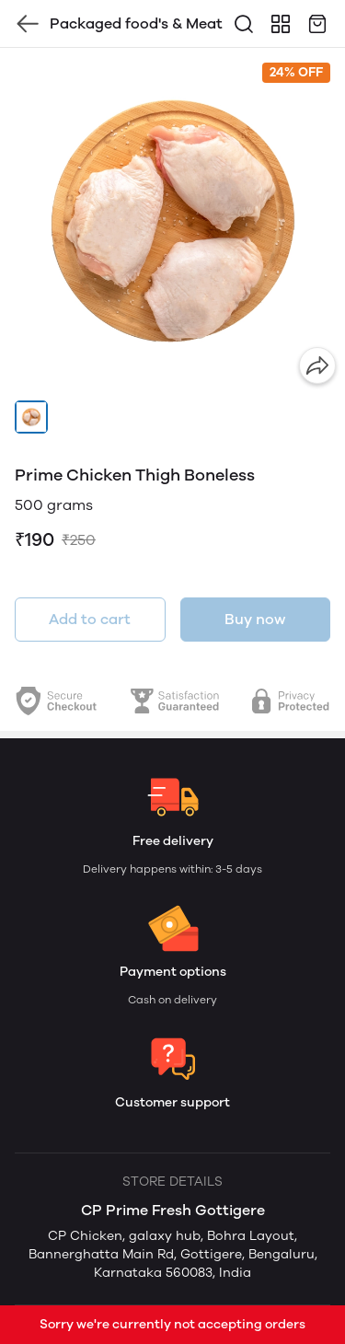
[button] (31, 417)
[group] (172, 220)
